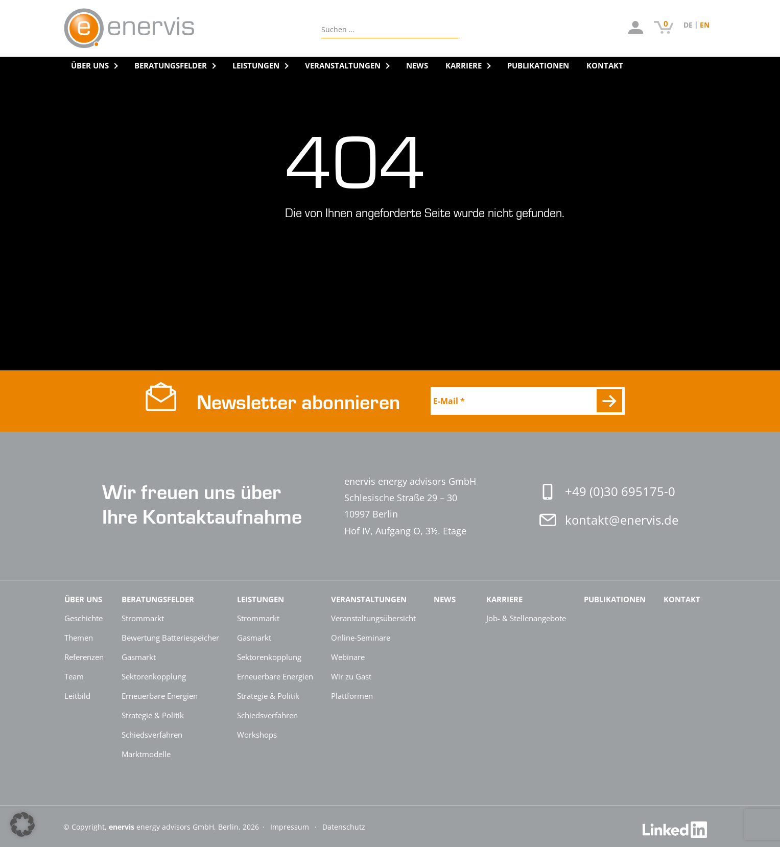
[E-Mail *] (528, 401)
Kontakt (604, 65)
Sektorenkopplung (154, 676)
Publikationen (538, 65)
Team (74, 676)
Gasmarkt (139, 657)
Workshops (257, 735)
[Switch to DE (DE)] (691, 25)
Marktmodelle (146, 754)
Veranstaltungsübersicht (373, 618)
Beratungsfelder (170, 65)
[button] (22, 824)
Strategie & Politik (153, 715)
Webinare (348, 657)
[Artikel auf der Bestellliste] (664, 28)
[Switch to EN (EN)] (705, 25)
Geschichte (83, 618)
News (417, 65)
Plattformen (352, 696)
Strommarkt (143, 618)
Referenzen (84, 657)
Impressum (290, 827)
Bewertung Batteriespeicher (170, 637)
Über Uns (90, 65)
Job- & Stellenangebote (526, 618)
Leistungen (255, 65)
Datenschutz (343, 827)
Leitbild (77, 696)
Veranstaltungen (343, 65)
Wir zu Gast (351, 676)
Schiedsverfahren (152, 735)
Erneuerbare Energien (160, 696)
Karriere (463, 65)
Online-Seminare (360, 637)
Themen (78, 637)
